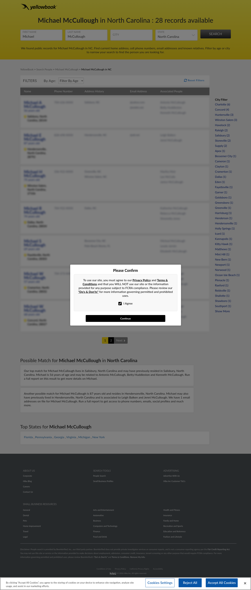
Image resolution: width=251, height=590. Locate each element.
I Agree (125, 303)
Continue (125, 318)
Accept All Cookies (222, 584)
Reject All (190, 584)
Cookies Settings (159, 584)
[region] (125, 583)
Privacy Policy (142, 280)
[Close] (245, 583)
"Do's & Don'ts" (88, 291)
